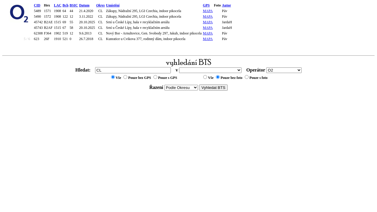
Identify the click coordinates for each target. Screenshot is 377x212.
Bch (65, 5)
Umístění (113, 5)
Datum (84, 5)
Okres (100, 5)
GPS (206, 5)
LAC (57, 5)
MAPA (208, 11)
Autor (226, 5)
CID (37, 5)
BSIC (74, 5)
